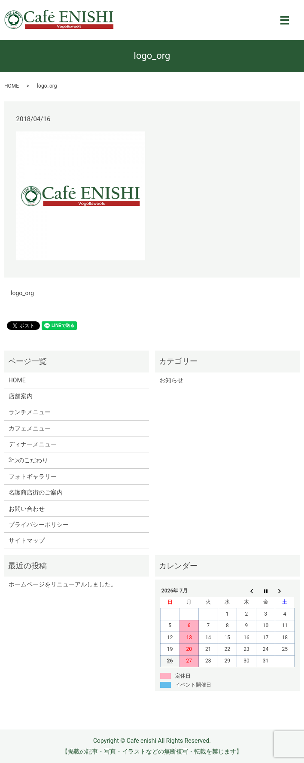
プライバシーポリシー (39, 524)
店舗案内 (21, 396)
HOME (11, 86)
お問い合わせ (27, 508)
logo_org (22, 293)
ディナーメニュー (33, 444)
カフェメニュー (30, 428)
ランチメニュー (30, 412)
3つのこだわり (28, 460)
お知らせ (171, 380)
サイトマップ (27, 540)
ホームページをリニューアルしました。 (63, 584)
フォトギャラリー (33, 476)
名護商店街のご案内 (36, 492)
